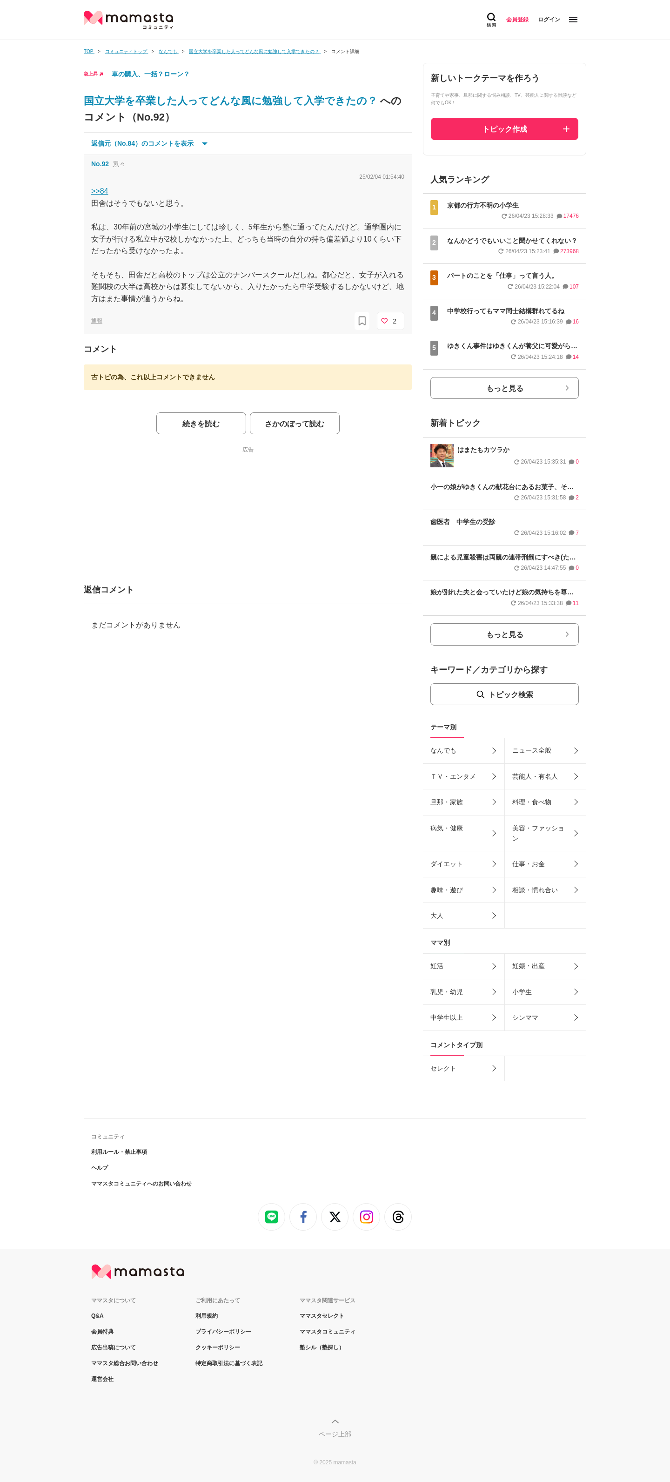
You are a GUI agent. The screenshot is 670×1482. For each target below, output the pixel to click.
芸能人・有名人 (535, 776)
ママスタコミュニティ (327, 1331)
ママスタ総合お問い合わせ (124, 1363)
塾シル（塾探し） (322, 1347)
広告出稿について (113, 1347)
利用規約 (206, 1316)
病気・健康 (446, 828)
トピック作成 (504, 129)
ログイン (549, 19)
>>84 (99, 191)
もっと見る (504, 388)
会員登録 (517, 19)
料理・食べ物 (531, 802)
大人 (436, 915)
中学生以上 (446, 1017)
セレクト (443, 1068)
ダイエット (446, 864)
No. (100, 164)
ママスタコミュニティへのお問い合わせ (141, 1183)
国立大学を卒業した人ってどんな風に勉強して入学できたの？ (232, 101)
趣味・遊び (446, 890)
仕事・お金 (528, 864)
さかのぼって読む (294, 424)
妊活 (436, 966)
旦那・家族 (446, 802)
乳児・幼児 (446, 992)
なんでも (443, 750)
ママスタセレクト (322, 1316)
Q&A (97, 1316)
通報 (96, 320)
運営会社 (102, 1379)
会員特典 (102, 1331)
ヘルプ (99, 1168)
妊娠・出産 (528, 966)
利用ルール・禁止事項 (119, 1152)
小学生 (522, 992)
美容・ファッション (538, 833)
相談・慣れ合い (535, 890)
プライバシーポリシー (223, 1331)
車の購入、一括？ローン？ (151, 74)
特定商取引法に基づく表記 (228, 1363)
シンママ (525, 1017)
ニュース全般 (531, 750)
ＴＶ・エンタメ (453, 776)
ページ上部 (335, 1434)
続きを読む (201, 424)
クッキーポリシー (217, 1347)
